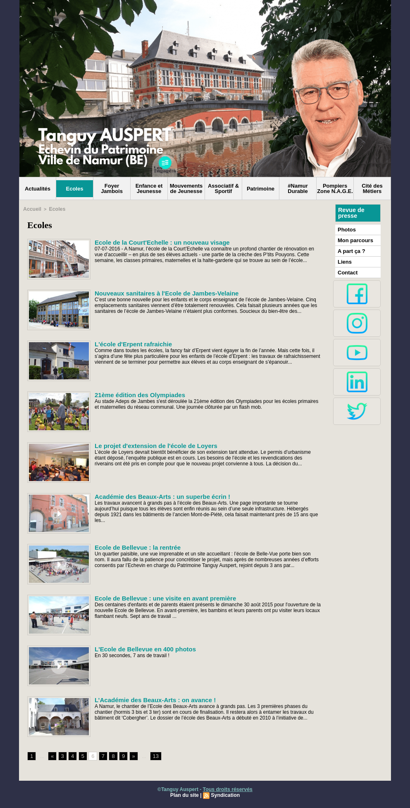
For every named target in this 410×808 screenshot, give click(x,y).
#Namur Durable (298, 188)
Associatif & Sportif (223, 188)
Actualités (37, 189)
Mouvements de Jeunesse (186, 188)
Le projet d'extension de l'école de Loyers (152, 444)
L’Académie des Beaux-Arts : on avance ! (151, 699)
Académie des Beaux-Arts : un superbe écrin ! (158, 495)
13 (153, 755)
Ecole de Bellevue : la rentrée (135, 546)
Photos (346, 229)
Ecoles (74, 189)
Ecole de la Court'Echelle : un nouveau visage (158, 241)
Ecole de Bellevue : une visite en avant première (161, 597)
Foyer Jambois (112, 188)
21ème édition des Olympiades (137, 394)
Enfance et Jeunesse (149, 188)
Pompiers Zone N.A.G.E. (335, 188)
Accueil (31, 208)
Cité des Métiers (372, 188)
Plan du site (185, 794)
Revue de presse (351, 213)
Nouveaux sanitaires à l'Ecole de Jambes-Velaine (162, 292)
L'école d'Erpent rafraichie (131, 343)
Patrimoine (260, 189)
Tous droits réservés (227, 788)
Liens (344, 260)
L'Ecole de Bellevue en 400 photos (142, 648)
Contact (347, 270)
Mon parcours (354, 239)
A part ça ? (350, 250)
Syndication (225, 794)
